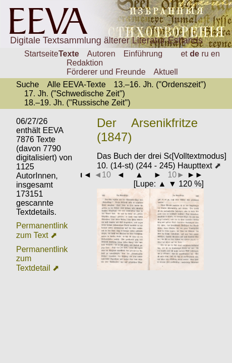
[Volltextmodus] (198, 156)
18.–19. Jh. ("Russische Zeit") (77, 102)
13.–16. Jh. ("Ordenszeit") (160, 84)
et (184, 53)
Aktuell (166, 72)
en (215, 53)
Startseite (41, 53)
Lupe (145, 183)
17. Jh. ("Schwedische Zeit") (74, 93)
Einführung (143, 53)
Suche (27, 84)
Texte (69, 53)
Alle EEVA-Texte (76, 84)
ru (204, 53)
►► (195, 174)
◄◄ (84, 174)
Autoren (101, 53)
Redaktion (85, 62)
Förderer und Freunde (106, 72)
